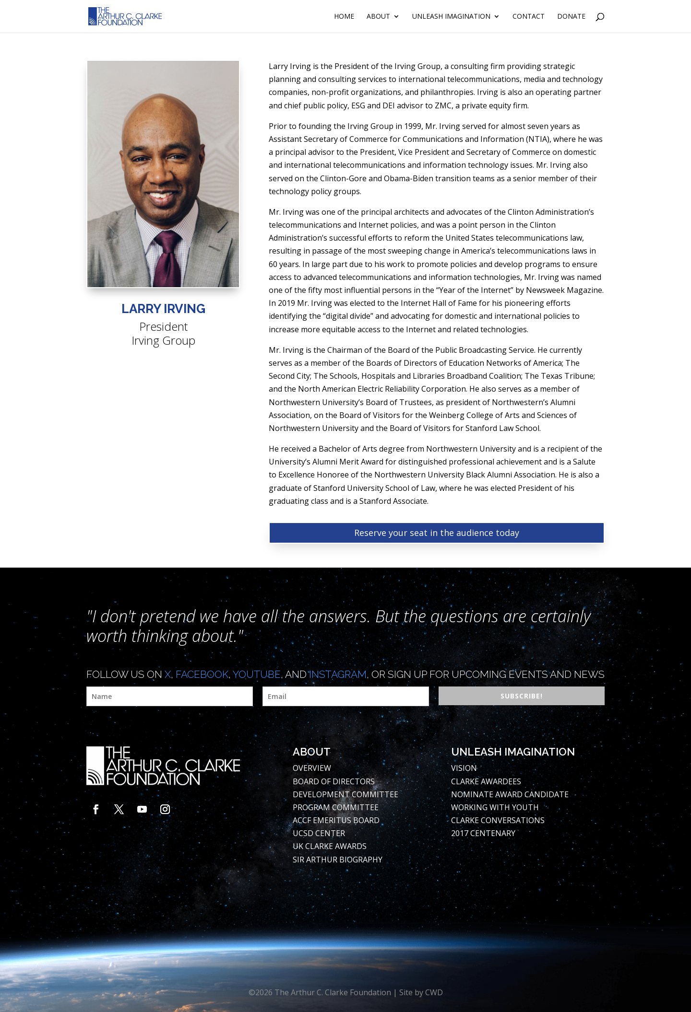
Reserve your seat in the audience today (436, 532)
